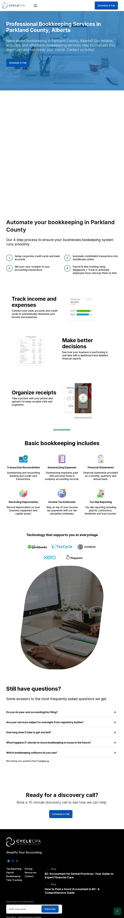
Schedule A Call (106, 5)
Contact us (43, 761)
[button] (33, 5)
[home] (14, 5)
